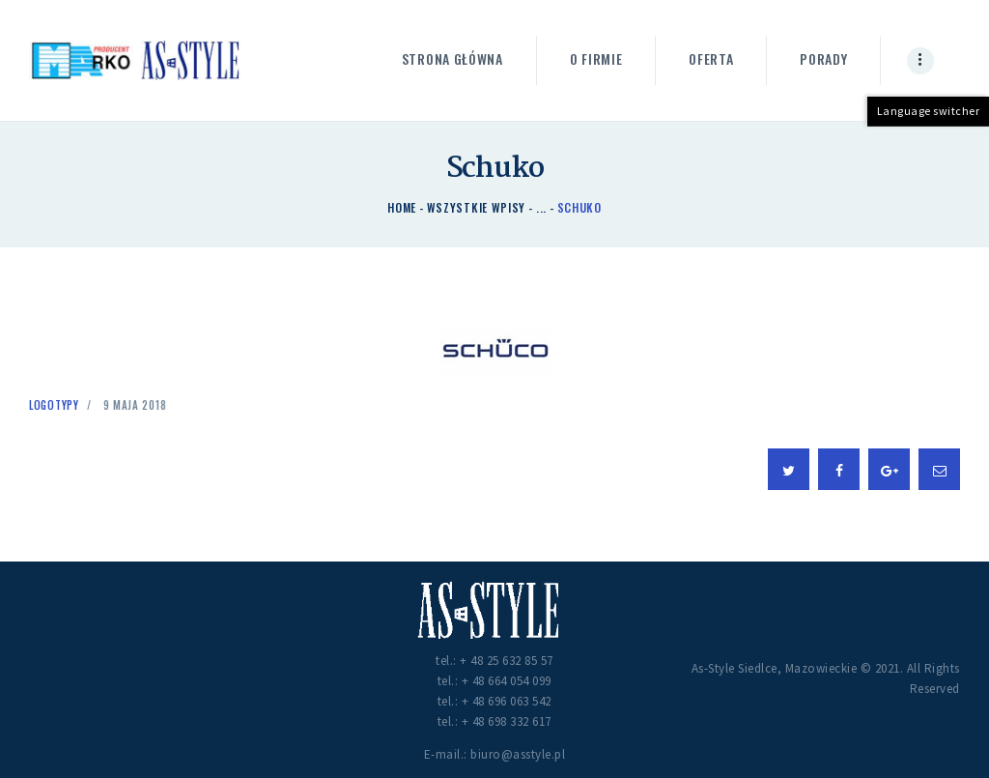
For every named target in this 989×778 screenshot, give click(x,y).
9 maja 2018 (135, 405)
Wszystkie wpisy (476, 207)
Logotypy (54, 405)
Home (401, 207)
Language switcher (928, 110)
